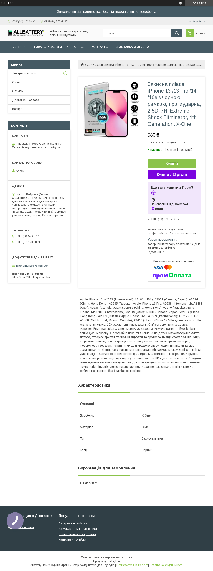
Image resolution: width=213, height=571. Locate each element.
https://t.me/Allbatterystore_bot (31, 277)
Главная (19, 46)
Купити (172, 163)
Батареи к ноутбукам (73, 523)
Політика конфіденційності (166, 565)
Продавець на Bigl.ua (106, 561)
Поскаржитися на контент (132, 565)
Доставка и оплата (132, 46)
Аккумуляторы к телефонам (78, 528)
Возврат (18, 109)
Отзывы (17, 91)
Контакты (100, 46)
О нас (79, 46)
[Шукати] (176, 33)
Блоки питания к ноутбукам (77, 534)
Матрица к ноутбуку (72, 539)
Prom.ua (127, 557)
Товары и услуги (47, 46)
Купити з (172, 175)
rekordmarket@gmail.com (32, 265)
